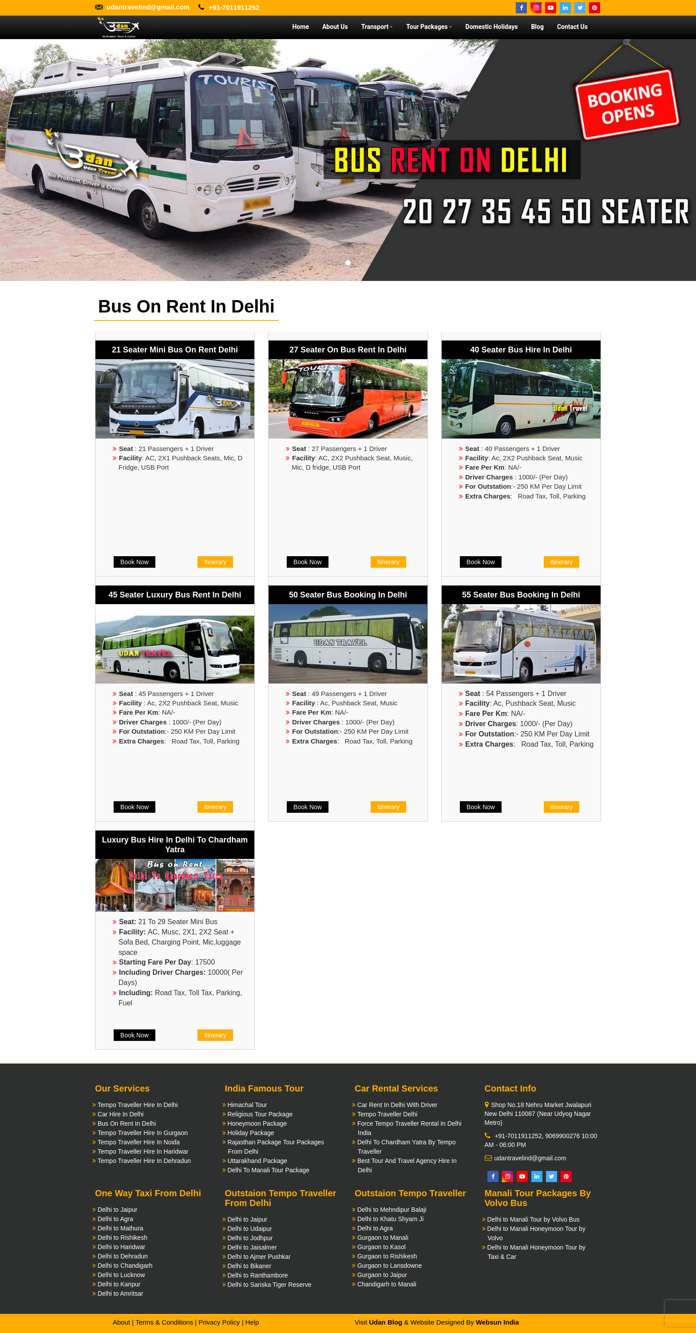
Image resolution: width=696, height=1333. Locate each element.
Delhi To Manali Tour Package (268, 1170)
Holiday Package (250, 1132)
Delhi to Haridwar (121, 1246)
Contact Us (572, 26)
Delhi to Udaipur (249, 1228)
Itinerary (215, 562)
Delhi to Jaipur (118, 1209)
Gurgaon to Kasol (381, 1246)
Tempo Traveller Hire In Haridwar (143, 1151)
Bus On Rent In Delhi (127, 1123)
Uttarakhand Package (257, 1160)
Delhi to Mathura (120, 1228)
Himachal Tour (247, 1104)
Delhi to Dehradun (123, 1256)
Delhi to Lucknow (121, 1274)
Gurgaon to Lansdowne (389, 1265)
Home (300, 26)
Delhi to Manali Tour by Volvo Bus (533, 1219)
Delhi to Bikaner (249, 1266)
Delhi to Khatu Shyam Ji (390, 1218)
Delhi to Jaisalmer (252, 1247)
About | (123, 1322)
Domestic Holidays (492, 26)
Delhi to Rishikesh (122, 1237)
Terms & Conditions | (166, 1322)
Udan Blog (385, 1322)
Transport (377, 26)
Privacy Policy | (220, 1322)
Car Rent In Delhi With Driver (397, 1104)
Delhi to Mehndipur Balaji (392, 1209)
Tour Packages (429, 26)
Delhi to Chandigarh (125, 1265)
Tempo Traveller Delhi (387, 1114)
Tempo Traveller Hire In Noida (139, 1142)
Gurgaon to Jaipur (382, 1274)
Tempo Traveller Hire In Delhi (138, 1104)
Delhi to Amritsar (120, 1293)
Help (252, 1322)
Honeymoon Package (257, 1123)
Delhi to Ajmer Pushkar (258, 1256)
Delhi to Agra (115, 1218)
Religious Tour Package (260, 1114)
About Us (335, 26)
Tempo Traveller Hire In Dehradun (144, 1160)
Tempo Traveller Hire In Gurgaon (143, 1132)
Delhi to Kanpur (119, 1284)
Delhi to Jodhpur (250, 1238)
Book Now (134, 562)
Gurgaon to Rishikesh (387, 1256)
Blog (537, 26)
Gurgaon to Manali (382, 1237)
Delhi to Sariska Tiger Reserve (269, 1284)
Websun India (497, 1322)
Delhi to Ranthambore (257, 1275)
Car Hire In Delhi (120, 1114)
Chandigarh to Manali (386, 1284)
